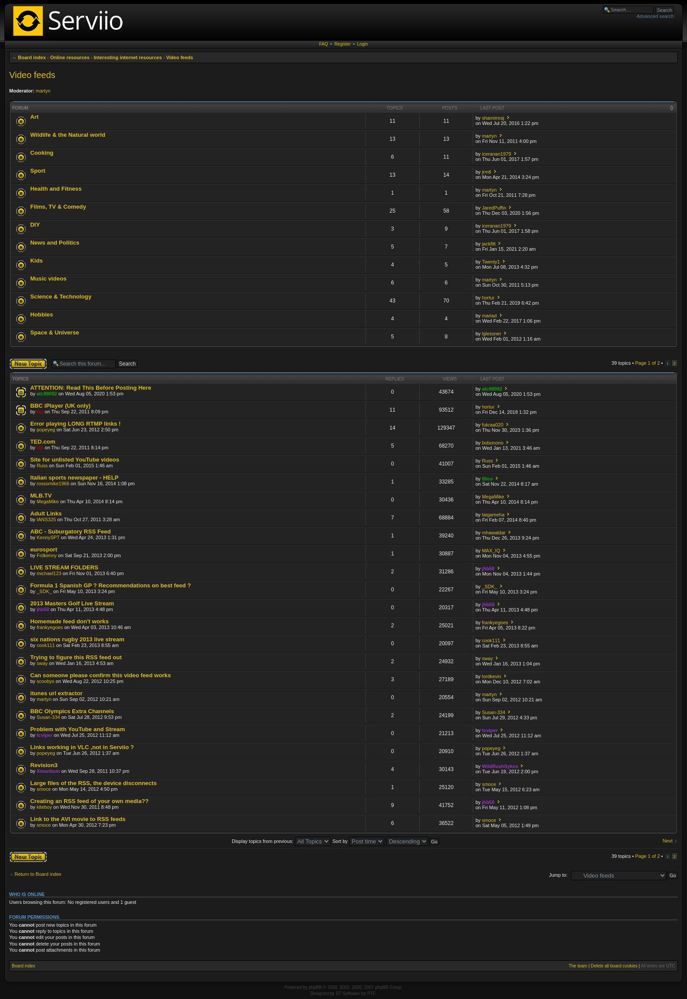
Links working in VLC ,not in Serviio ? (82, 747)
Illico (487, 478)
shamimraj (493, 118)
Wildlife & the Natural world (67, 135)
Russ (42, 465)
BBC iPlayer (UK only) (60, 405)
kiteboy (44, 807)
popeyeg (46, 429)
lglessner (491, 333)
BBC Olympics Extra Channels (72, 711)
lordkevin (491, 676)
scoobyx (45, 681)
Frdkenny (47, 555)
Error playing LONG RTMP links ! (75, 423)
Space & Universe (54, 332)
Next (667, 840)
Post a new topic (28, 364)
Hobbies (41, 314)
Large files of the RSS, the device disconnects (93, 783)
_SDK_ (44, 591)
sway (42, 663)
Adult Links (46, 513)
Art (34, 117)
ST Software (348, 993)
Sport (37, 170)
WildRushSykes (500, 766)
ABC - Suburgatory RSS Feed (70, 531)
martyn (43, 90)
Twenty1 (491, 261)
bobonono (492, 442)
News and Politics (54, 242)
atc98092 (47, 393)
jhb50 (488, 568)
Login (362, 44)
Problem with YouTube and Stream (77, 729)
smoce (44, 789)
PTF (371, 993)
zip (40, 411)
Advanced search (655, 16)
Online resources (69, 57)
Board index (32, 57)
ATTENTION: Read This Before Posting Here (90, 387)
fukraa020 (492, 424)
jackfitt (489, 243)
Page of (647, 363)
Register (342, 44)
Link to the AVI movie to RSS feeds (78, 819)
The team (578, 965)
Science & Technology (61, 296)
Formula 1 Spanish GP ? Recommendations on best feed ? (110, 585)
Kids (36, 260)
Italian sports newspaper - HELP (74, 477)
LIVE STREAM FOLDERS (64, 567)
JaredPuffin (494, 207)
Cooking (41, 152)
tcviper (45, 735)
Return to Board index (37, 874)
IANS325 (46, 519)
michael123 (49, 573)
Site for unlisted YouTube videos (74, 459)
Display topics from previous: (281, 841)
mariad (489, 315)
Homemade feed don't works (69, 621)
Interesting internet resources (128, 57)
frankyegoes (50, 627)
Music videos (48, 278)
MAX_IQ (491, 550)
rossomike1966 (53, 483)
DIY (35, 224)
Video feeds (179, 57)
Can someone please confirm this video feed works (100, 675)
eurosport (43, 549)
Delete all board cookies (614, 965)
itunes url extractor (56, 693)
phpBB (315, 987)
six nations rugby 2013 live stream (77, 639)
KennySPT (48, 537)
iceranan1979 (496, 153)
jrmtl (486, 171)
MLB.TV (41, 495)
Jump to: (558, 875)
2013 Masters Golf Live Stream (72, 603)
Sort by (358, 841)
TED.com (42, 441)
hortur (488, 297)
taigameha (493, 514)
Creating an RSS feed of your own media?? (89, 801)
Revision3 (43, 765)
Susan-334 (48, 717)
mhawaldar (494, 532)
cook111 (46, 645)
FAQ (323, 44)
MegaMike (48, 501)
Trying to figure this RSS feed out (76, 657)
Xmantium (48, 771)
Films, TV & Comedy (58, 206)
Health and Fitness (55, 188)
